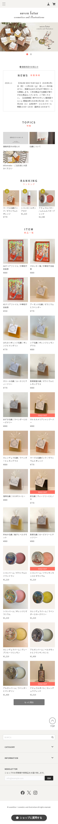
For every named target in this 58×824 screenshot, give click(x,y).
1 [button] (27, 54)
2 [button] (30, 54)
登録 (49, 778)
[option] (29, 36)
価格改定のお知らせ (29, 66)
